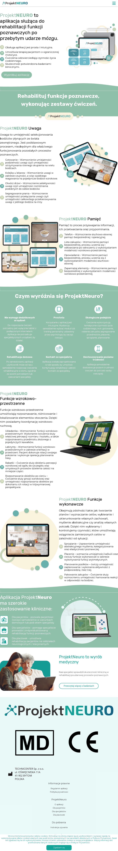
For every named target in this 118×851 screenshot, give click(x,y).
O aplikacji (59, 804)
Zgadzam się (59, 847)
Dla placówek (59, 815)
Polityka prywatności (59, 792)
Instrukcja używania (59, 827)
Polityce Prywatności (80, 842)
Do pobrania (59, 822)
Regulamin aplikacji (59, 788)
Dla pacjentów (59, 808)
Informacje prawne (59, 783)
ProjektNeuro (59, 799)
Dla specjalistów (59, 811)
